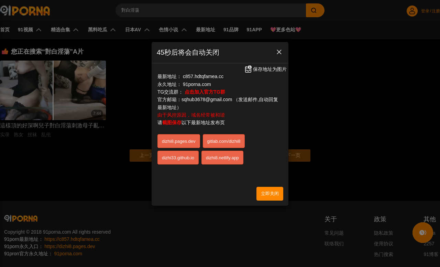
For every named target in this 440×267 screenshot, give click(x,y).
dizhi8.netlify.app (222, 157)
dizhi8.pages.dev (179, 141)
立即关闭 (270, 193)
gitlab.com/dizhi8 (224, 141)
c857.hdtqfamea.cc (203, 76)
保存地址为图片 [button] (265, 69)
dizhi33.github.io (178, 157)
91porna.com (197, 84)
